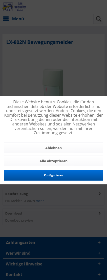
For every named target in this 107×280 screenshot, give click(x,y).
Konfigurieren (53, 175)
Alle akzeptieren (54, 160)
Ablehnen (53, 147)
